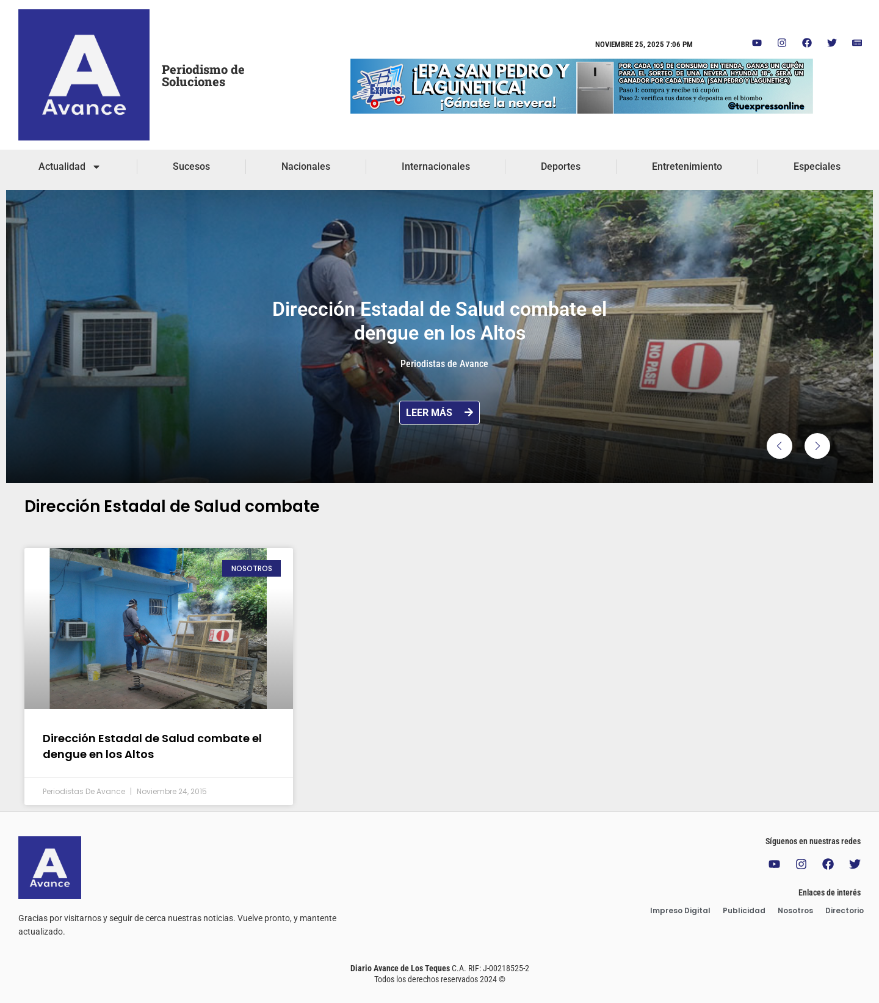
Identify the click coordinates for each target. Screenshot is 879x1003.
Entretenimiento (687, 166)
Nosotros (795, 911)
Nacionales (305, 166)
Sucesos (191, 166)
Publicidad (744, 911)
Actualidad (69, 167)
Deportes (561, 166)
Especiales (817, 166)
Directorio (844, 911)
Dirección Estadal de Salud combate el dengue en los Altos (152, 746)
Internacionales (436, 166)
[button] (779, 446)
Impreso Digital (680, 911)
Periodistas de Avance (444, 364)
